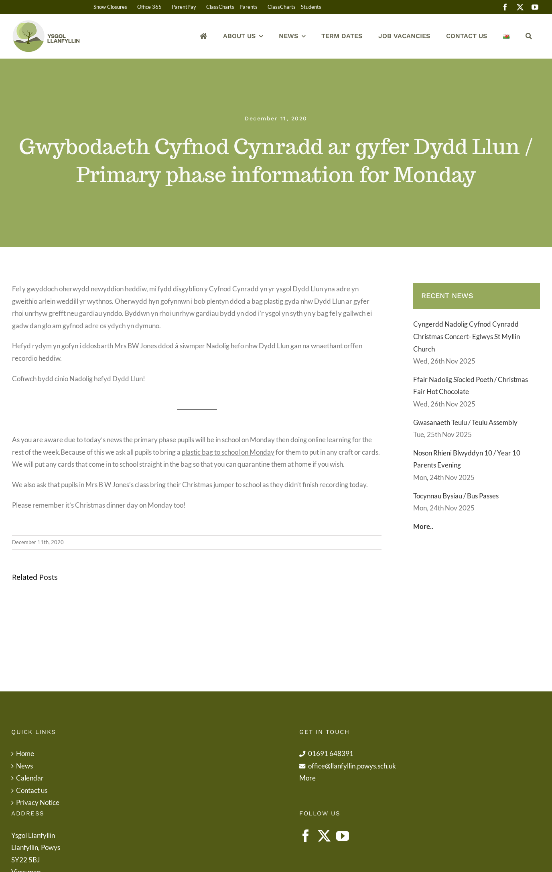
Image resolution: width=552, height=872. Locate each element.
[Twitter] (324, 835)
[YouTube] (342, 835)
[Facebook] (305, 835)
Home (25, 753)
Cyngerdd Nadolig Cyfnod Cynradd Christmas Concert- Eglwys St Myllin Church (466, 336)
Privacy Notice (37, 802)
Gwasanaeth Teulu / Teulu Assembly (465, 422)
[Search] (529, 36)
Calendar (30, 778)
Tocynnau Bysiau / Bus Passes (456, 496)
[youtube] (535, 7)
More (307, 778)
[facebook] (505, 7)
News (24, 766)
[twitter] (520, 7)
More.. (423, 526)
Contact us (31, 790)
